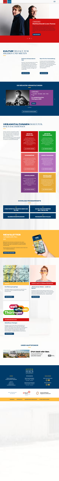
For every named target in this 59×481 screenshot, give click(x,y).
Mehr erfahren (36, 34)
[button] (29, 107)
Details (33, 103)
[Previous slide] (27, 38)
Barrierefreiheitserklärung (31, 399)
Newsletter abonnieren (9, 252)
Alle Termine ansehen (29, 148)
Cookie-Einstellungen (44, 399)
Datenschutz (19, 399)
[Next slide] (31, 38)
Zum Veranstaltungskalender (29, 111)
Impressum (12, 399)
